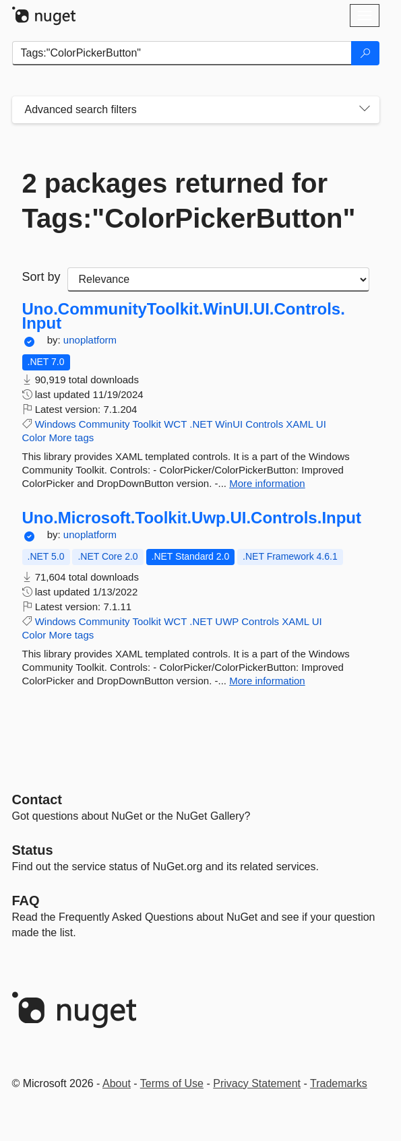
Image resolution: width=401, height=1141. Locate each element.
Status (32, 850)
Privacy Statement (257, 1083)
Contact (37, 799)
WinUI (229, 424)
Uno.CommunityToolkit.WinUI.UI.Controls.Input (183, 316)
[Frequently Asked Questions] (26, 900)
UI (321, 424)
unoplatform (90, 340)
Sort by (41, 277)
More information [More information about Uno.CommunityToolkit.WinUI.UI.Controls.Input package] (267, 483)
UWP (227, 621)
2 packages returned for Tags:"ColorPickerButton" (189, 200)
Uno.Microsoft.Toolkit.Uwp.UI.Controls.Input (192, 518)
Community (104, 424)
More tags (71, 437)
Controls (264, 424)
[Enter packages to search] (182, 53)
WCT (175, 424)
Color (34, 437)
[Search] (365, 53)
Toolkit (146, 424)
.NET (200, 424)
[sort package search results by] (218, 279)
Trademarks (338, 1083)
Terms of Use (172, 1083)
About (116, 1083)
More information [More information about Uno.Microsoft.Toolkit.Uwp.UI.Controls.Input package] (267, 680)
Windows (55, 424)
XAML (299, 424)
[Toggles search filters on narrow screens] (364, 109)
